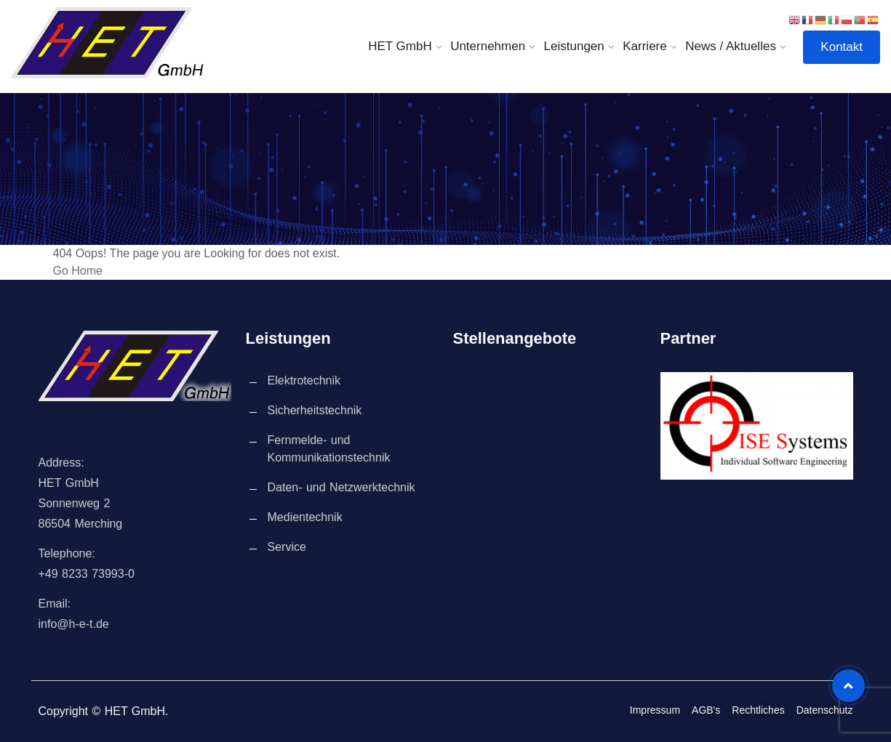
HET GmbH (400, 46)
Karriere (644, 46)
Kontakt (841, 47)
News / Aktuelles (730, 46)
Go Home (78, 271)
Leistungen (574, 46)
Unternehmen (487, 46)
